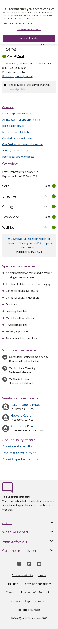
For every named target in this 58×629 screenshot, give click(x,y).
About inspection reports (20, 459)
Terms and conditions (37, 584)
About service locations (18, 446)
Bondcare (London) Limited (17, 76)
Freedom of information (36, 592)
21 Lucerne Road (22, 426)
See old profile (17, 89)
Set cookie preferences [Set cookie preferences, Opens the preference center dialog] (29, 27)
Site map (12, 584)
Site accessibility (22, 575)
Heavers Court (21, 415)
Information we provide (19, 453)
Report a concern (36, 601)
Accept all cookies (29, 36)
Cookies (11, 592)
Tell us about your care (16, 496)
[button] (29, 56)
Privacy (15, 601)
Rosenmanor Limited (26, 405)
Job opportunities (29, 610)
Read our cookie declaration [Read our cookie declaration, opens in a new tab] (18, 21)
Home (42, 575)
